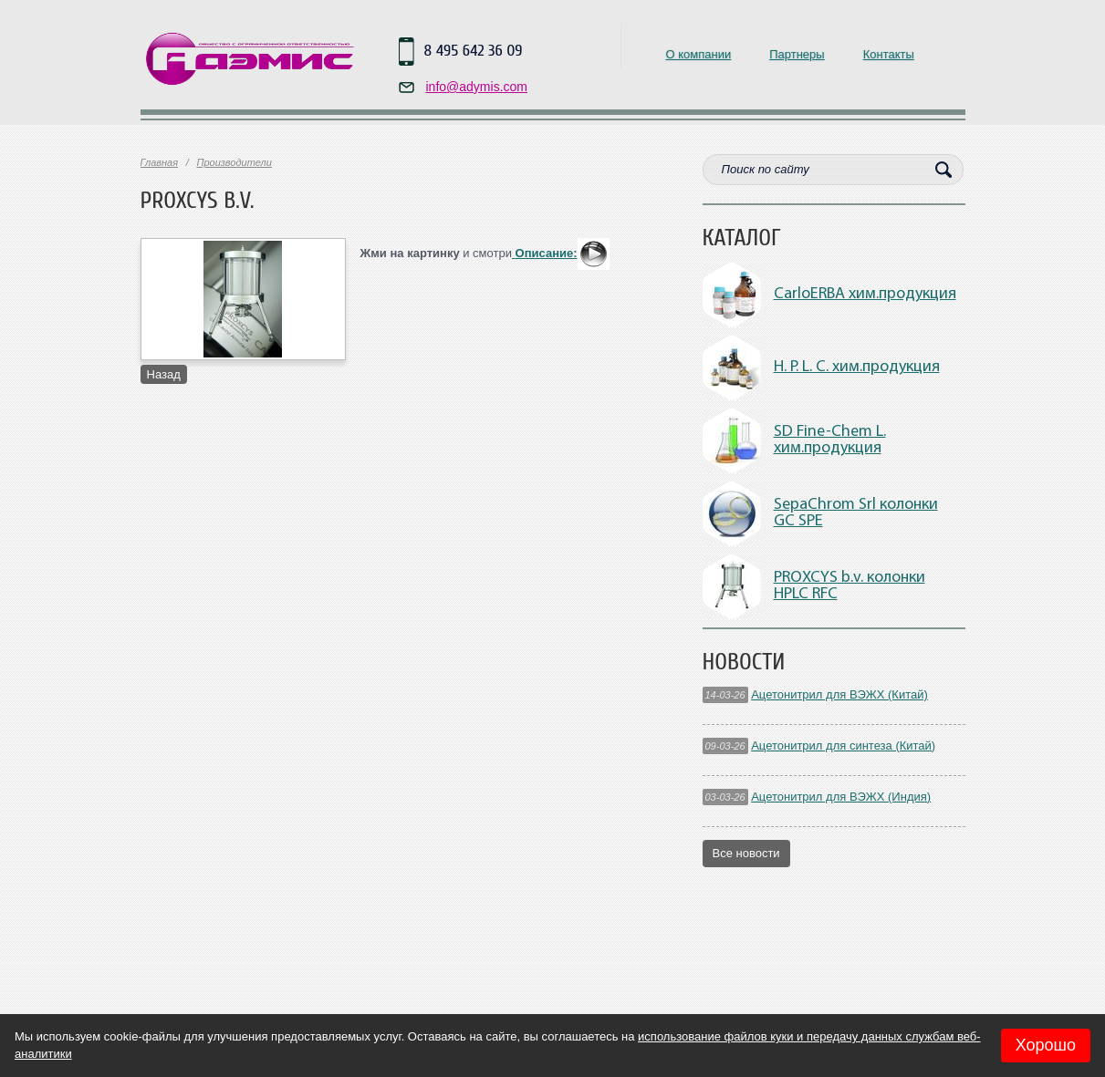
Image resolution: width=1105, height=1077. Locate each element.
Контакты (888, 54)
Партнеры (796, 54)
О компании (699, 54)
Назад (164, 374)
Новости (744, 662)
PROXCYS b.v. (198, 200)
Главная (160, 162)
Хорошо (1046, 1045)
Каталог (742, 238)
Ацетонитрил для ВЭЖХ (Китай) (839, 694)
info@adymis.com (476, 86)
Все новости (746, 853)
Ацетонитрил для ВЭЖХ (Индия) (841, 796)
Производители (234, 162)
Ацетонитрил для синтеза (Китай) (843, 745)
